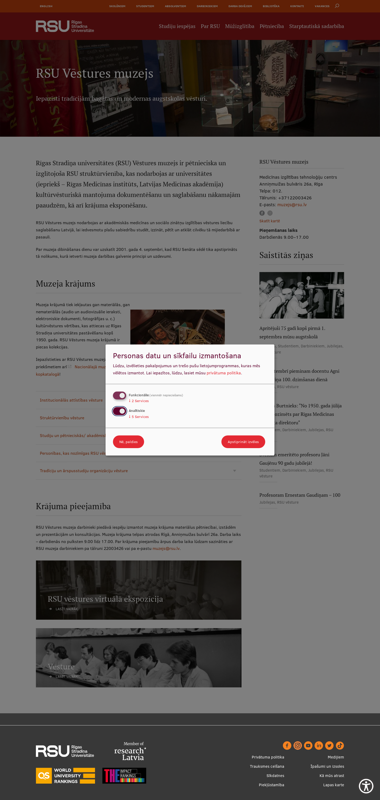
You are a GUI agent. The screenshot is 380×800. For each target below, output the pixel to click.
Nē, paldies (128, 441)
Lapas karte (333, 785)
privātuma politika (224, 373)
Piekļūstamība (271, 785)
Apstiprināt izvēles (243, 441)
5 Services (139, 416)
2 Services (139, 400)
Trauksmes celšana (267, 766)
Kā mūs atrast (332, 775)
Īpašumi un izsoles (327, 766)
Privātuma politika (268, 757)
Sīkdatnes (275, 775)
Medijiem (336, 757)
